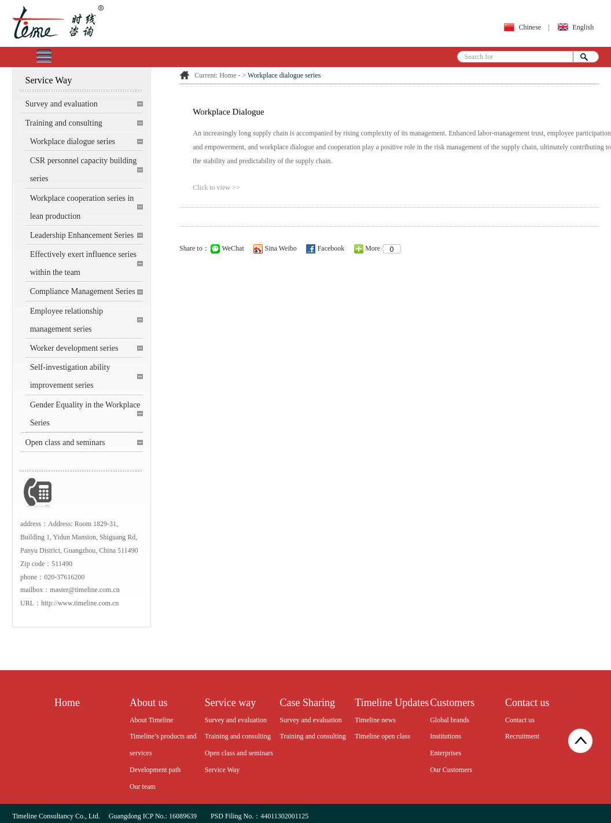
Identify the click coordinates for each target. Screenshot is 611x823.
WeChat (227, 248)
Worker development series (74, 348)
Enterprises (445, 753)
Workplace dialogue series (72, 141)
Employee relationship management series (66, 320)
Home (227, 75)
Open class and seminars (65, 442)
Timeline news (375, 720)
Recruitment (522, 736)
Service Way (222, 770)
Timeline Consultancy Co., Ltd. (56, 816)
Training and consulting (63, 123)
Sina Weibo (275, 248)
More (378, 248)
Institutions (445, 736)
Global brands (449, 720)
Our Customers (451, 770)
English (583, 27)
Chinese (530, 27)
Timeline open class (382, 736)
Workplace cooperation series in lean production (82, 207)
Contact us (520, 720)
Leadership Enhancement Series (82, 235)
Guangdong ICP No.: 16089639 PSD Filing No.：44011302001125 (208, 816)
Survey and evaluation (61, 104)
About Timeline (152, 720)
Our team (143, 786)
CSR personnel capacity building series (83, 169)
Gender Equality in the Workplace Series (85, 414)
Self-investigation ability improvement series (70, 376)
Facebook (325, 248)
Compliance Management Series (82, 291)
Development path (155, 770)
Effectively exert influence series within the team (83, 263)
